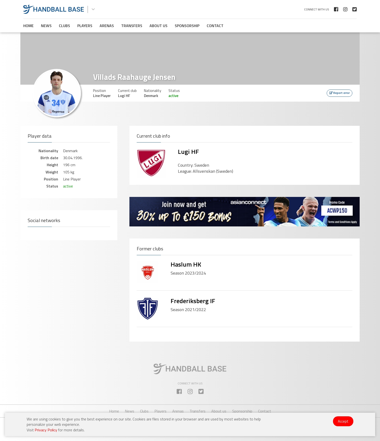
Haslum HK (186, 264)
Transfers (131, 26)
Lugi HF (188, 151)
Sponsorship (187, 26)
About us (158, 26)
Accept (343, 421)
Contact (215, 26)
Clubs (64, 26)
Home (28, 26)
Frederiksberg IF (193, 301)
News (46, 26)
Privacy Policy (46, 430)
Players (84, 26)
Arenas (107, 26)
